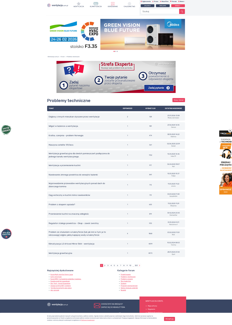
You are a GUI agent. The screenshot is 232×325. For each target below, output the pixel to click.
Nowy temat (179, 100)
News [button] (182, 1)
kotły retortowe (56, 277)
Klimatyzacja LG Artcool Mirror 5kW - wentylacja (71, 244)
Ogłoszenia (146, 1)
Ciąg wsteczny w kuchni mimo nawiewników (69, 195)
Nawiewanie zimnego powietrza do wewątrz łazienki (73, 174)
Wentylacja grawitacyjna (60, 253)
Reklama (163, 6)
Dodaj (177, 6)
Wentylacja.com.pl (53, 56)
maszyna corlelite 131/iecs (61, 145)
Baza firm (165, 1)
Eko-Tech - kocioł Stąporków (60, 283)
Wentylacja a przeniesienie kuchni (64, 165)
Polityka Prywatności (155, 312)
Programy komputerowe (129, 286)
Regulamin (151, 309)
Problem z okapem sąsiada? (62, 204)
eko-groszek (55, 290)
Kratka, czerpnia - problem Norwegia (66, 135)
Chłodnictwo (129, 6)
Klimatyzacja (96, 6)
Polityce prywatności (87, 320)
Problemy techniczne (128, 277)
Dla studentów (126, 281)
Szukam (123, 283)
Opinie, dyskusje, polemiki (129, 288)
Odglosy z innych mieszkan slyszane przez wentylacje (74, 116)
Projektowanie (126, 274)
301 (136, 266)
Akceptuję (169, 319)
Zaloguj (147, 6)
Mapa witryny (152, 306)
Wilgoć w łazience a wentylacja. (63, 126)
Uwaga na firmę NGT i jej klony (61, 286)
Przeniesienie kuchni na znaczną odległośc (69, 214)
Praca (156, 1)
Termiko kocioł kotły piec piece (61, 288)
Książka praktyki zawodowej (60, 281)
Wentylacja (79, 6)
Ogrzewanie (113, 6)
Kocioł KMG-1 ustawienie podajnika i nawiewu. (66, 279)
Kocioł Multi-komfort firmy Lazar (62, 274)
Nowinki (123, 290)
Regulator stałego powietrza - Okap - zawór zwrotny (74, 223)
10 (130, 266)
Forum (174, 1)
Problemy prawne (127, 279)
